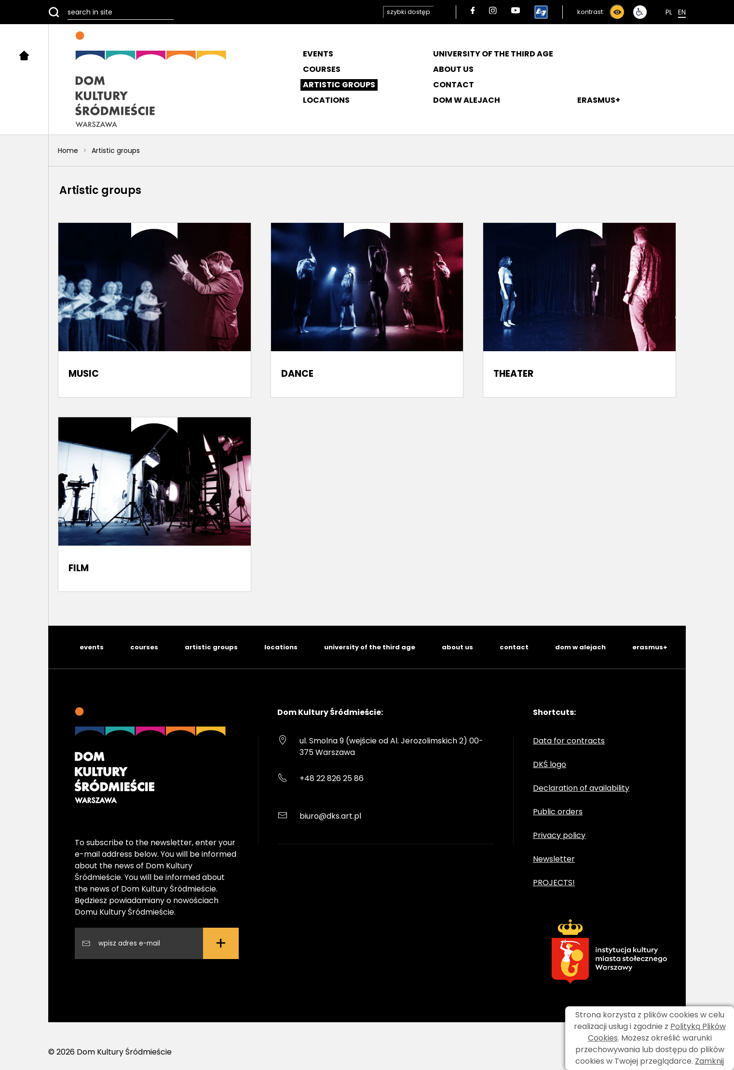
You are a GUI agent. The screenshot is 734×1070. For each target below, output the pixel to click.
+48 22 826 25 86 (331, 778)
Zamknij (709, 1061)
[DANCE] (367, 310)
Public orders (558, 811)
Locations (326, 100)
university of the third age (369, 647)
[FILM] (154, 504)
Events (318, 53)
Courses (321, 69)
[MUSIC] (154, 310)
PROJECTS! (554, 882)
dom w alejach (580, 647)
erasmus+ (649, 647)
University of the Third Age (493, 53)
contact (514, 647)
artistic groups (211, 647)
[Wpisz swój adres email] (146, 943)
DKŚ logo (549, 764)
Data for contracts (569, 740)
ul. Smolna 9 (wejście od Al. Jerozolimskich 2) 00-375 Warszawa (391, 746)
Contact (453, 84)
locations (281, 647)
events (92, 647)
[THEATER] (579, 310)
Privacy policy (559, 835)
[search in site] (111, 12)
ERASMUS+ (598, 100)
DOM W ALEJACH (466, 100)
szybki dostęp (408, 11)
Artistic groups (339, 84)
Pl (669, 12)
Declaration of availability (581, 788)
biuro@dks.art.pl (330, 816)
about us (457, 647)
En (682, 12)
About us (453, 69)
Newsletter (554, 858)
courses (144, 647)
